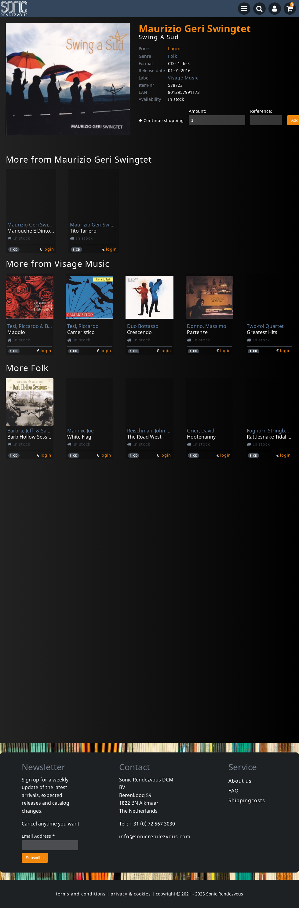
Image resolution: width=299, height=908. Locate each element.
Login (174, 48)
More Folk (27, 367)
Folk (172, 56)
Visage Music (183, 78)
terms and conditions (81, 894)
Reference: (261, 111)
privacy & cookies (131, 894)
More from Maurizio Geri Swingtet (79, 159)
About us (240, 780)
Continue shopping (161, 120)
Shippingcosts (246, 800)
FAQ (233, 790)
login (48, 249)
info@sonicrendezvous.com (155, 836)
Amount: (197, 111)
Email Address (38, 836)
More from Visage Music (57, 263)
